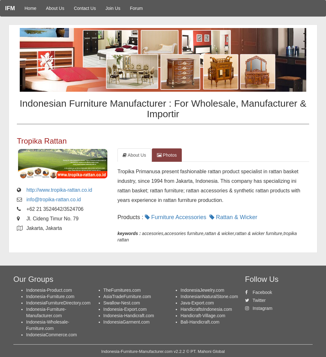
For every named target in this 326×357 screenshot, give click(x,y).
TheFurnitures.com (122, 290)
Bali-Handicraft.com (200, 322)
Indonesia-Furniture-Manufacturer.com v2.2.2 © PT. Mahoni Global (163, 351)
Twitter (255, 300)
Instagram (259, 308)
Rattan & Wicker (234, 217)
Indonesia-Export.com (125, 309)
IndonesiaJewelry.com (202, 290)
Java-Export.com (197, 302)
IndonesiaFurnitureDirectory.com (58, 302)
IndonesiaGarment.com (126, 322)
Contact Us (85, 8)
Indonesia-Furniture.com (50, 296)
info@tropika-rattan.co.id (53, 199)
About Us (55, 8)
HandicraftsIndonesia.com (206, 309)
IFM (10, 8)
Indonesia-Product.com (49, 290)
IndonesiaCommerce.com (51, 334)
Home (30, 8)
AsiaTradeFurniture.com (127, 296)
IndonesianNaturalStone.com (209, 296)
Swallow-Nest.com (121, 302)
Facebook (258, 292)
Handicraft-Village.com (203, 315)
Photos (167, 155)
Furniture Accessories (176, 217)
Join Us (112, 8)
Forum (136, 8)
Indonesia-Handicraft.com (128, 315)
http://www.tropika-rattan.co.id (59, 190)
